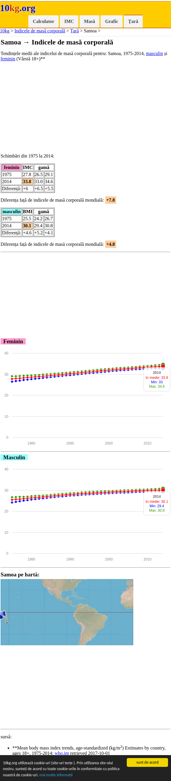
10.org (17, 8)
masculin (154, 53)
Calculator (43, 21)
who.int (62, 753)
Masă (89, 21)
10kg (4, 30)
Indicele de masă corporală (39, 30)
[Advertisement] (85, 107)
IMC (69, 21)
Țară (133, 21)
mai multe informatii (56, 775)
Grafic (111, 21)
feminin (8, 58)
